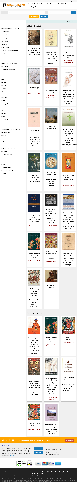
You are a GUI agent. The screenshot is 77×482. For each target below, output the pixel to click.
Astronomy (5, 41)
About (69, 1)
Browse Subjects (31, 7)
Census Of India (6, 57)
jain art (13, 480)
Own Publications (63, 4)
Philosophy (4, 135)
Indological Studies (7, 104)
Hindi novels (66, 480)
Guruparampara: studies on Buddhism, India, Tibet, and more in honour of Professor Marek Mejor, (68, 96)
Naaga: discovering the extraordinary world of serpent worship (34, 179)
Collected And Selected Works (10, 60)
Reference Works (6, 142)
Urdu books (67, 478)
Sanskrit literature (20, 480)
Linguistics (4, 113)
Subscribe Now (69, 440)
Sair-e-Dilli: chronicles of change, (51, 129)
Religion (4, 145)
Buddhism (4, 54)
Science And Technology (8, 148)
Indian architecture (17, 478)
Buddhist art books (42, 478)
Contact (74, 1)
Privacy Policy (62, 472)
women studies (34, 480)
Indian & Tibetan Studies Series (36, 4)
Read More (11, 455)
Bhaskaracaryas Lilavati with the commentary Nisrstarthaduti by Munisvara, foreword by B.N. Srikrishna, (51, 56)
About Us (7, 472)
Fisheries (4, 85)
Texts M (4, 161)
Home (65, 1)
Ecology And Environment (8, 69)
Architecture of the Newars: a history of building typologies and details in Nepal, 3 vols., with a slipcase (51, 215)
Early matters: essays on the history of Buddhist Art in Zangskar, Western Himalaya (51, 179)
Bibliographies (5, 47)
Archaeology (5, 35)
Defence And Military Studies (9, 63)
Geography (5, 88)
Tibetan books (26, 478)
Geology (4, 92)
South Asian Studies (7, 154)
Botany (4, 173)
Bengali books (60, 478)
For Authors (14, 472)
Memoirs (4, 126)
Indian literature (59, 480)
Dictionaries (5, 66)
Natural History (6, 132)
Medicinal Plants (6, 123)
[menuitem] (35, 3)
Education (4, 76)
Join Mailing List (37, 472)
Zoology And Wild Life (7, 170)
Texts (3, 164)
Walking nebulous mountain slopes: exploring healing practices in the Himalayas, (51, 429)
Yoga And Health (6, 167)
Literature (4, 116)
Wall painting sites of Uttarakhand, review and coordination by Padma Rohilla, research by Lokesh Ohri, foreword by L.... (34, 297)
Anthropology (5, 31)
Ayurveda (4, 44)
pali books (8, 480)
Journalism (5, 107)
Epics (3, 79)
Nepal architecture (52, 478)
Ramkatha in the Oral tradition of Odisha (51, 90)
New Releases (51, 4)
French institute (33, 478)
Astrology (4, 38)
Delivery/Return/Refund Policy (50, 472)
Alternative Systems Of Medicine (10, 28)
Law (3, 110)
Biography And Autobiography (10, 50)
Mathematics (5, 119)
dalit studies (27, 480)
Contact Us (21, 472)
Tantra (3, 158)
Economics (5, 73)
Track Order (38, 448)
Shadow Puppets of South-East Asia (34, 255)
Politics (4, 139)
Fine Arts (4, 82)
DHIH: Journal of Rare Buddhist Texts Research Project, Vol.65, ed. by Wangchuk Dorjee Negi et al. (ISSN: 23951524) (68, 384)
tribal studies (42, 480)
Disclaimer (42, 473)
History (3, 100)
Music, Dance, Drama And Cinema (11, 129)
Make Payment (38, 452)
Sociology (4, 151)
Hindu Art (10, 478)
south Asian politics (50, 480)
